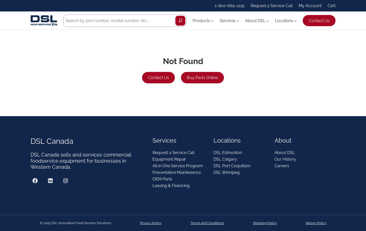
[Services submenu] (238, 20)
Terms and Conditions (207, 223)
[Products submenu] (212, 20)
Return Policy (316, 223)
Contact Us (319, 20)
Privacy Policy (150, 223)
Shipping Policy (265, 223)
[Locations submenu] (295, 20)
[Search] (180, 21)
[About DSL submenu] (267, 20)
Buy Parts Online (202, 77)
